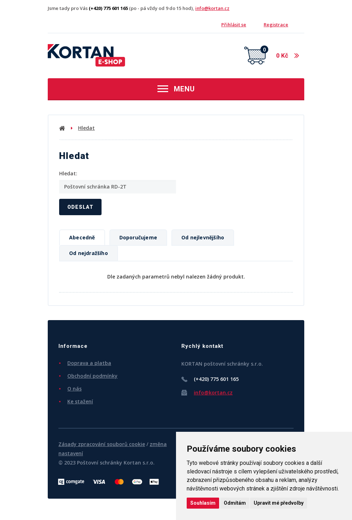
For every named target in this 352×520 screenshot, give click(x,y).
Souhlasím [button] (203, 503)
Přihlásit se (233, 24)
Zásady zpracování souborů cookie (101, 444)
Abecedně (82, 237)
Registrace (276, 24)
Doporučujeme (138, 237)
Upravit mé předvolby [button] (279, 503)
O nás (74, 388)
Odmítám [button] (235, 503)
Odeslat (80, 207)
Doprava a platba (89, 363)
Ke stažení (80, 401)
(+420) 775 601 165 (216, 379)
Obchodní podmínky (92, 375)
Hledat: (68, 173)
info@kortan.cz (212, 8)
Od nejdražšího (88, 253)
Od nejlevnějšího (202, 237)
